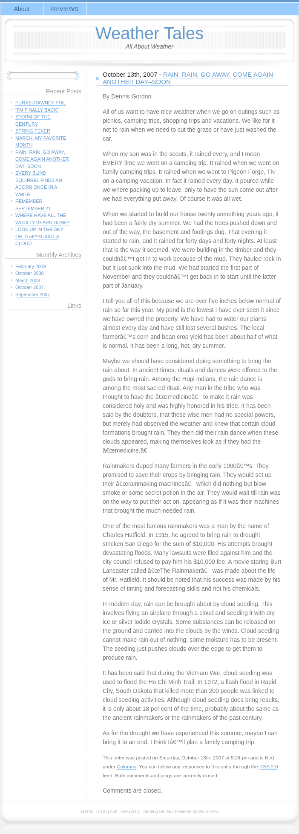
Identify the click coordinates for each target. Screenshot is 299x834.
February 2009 (30, 266)
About (22, 9)
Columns (126, 766)
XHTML (87, 811)
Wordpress (208, 811)
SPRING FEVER (32, 130)
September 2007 (32, 294)
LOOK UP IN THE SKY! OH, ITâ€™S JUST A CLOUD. (40, 236)
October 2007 (29, 287)
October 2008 (29, 273)
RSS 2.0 (268, 766)
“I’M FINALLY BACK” (37, 110)
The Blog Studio (156, 811)
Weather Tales (149, 33)
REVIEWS (65, 9)
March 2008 (27, 280)
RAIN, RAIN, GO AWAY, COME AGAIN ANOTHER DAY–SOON (188, 78)
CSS (102, 811)
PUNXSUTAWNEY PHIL (40, 102)
